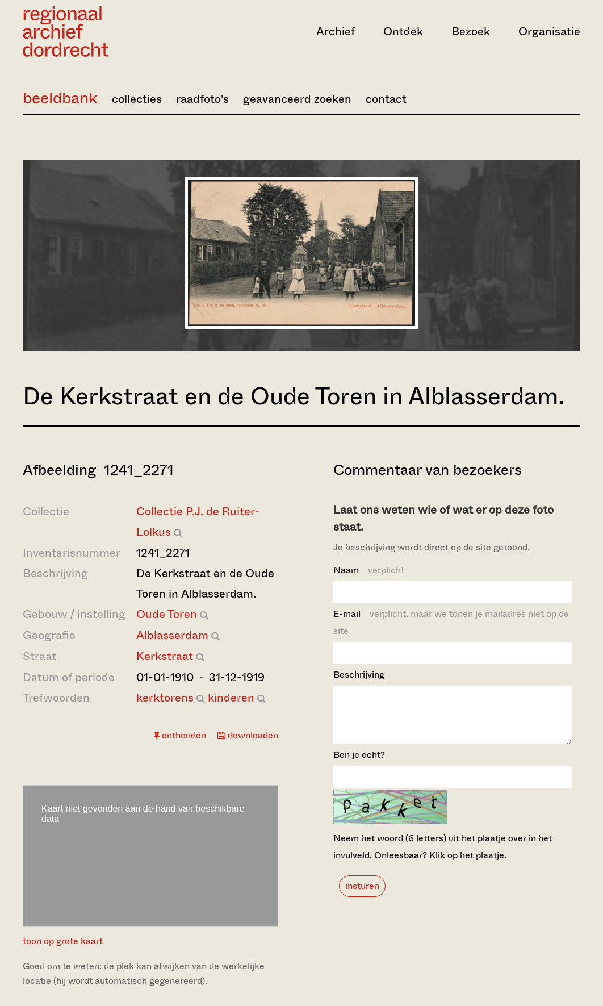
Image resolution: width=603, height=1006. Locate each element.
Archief (335, 31)
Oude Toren (166, 614)
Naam (368, 570)
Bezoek (470, 31)
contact (386, 99)
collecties (137, 99)
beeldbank (60, 98)
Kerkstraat (164, 656)
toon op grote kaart (63, 940)
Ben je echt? (359, 764)
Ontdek (403, 31)
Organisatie (549, 31)
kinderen (231, 698)
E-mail (451, 622)
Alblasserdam (172, 635)
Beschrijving (358, 674)
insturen (362, 896)
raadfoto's (202, 99)
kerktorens (165, 698)
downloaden (247, 735)
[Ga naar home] (106, 31)
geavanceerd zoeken (297, 99)
